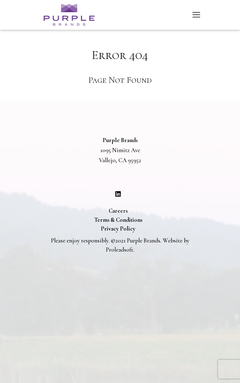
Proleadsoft (119, 249)
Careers (118, 210)
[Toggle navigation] (196, 15)
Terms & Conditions (118, 219)
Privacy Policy (118, 228)
